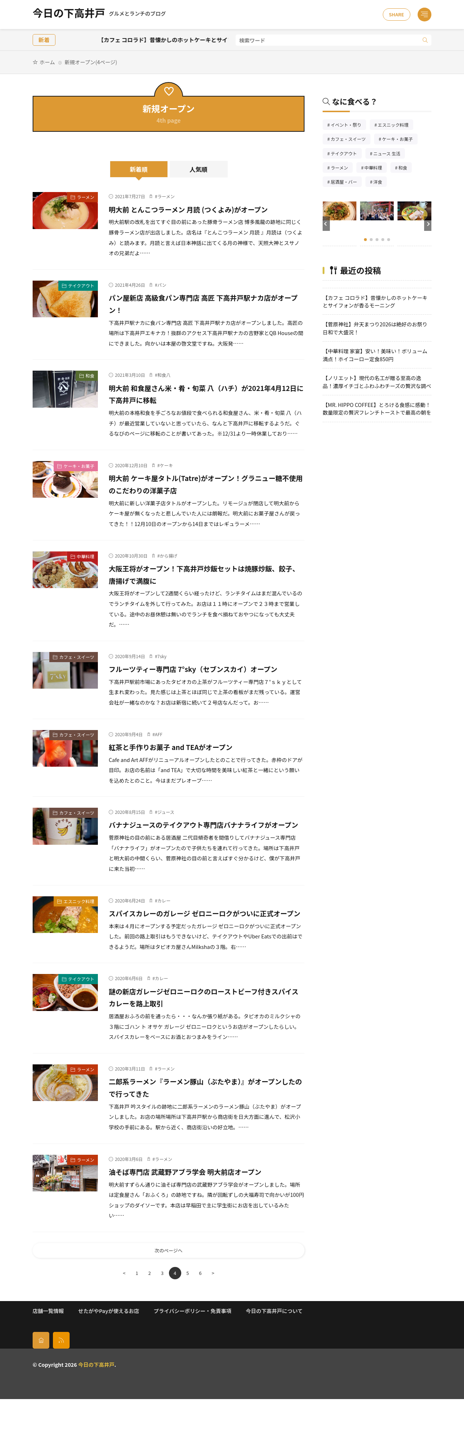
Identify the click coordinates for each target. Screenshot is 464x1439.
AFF (158, 746)
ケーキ (166, 465)
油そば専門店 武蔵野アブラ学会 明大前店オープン (200, 1208)
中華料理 (85, 556)
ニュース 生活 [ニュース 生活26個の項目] (389, 154)
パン (161, 285)
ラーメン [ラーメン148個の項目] (342, 168)
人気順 (199, 169)
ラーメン (85, 197)
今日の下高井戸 (99, 14)
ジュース (165, 824)
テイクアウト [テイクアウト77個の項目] (346, 154)
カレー (163, 925)
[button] (326, 223)
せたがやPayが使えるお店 (108, 1350)
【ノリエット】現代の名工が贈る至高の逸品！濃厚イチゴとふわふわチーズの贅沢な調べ (377, 381)
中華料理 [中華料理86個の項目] (375, 168)
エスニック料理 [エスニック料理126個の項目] (395, 125)
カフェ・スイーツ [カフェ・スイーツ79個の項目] (350, 139)
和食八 (163, 375)
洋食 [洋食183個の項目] (380, 182)
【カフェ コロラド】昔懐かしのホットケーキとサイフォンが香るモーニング (215, 40)
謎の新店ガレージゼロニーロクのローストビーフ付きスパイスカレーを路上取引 (206, 1033)
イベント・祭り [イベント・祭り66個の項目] (348, 125)
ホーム (47, 62)
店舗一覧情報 (48, 1350)
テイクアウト (81, 285)
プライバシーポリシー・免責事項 (192, 1350)
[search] (425, 40)
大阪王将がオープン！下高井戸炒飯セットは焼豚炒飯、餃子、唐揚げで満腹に (202, 574)
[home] (41, 1380)
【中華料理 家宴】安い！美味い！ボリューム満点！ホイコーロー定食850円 (375, 354)
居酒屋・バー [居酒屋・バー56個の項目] (346, 182)
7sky (161, 656)
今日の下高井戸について (274, 1350)
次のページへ (168, 1288)
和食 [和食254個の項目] (405, 168)
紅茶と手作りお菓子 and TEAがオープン (183, 759)
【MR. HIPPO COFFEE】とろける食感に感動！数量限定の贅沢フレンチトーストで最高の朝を (377, 408)
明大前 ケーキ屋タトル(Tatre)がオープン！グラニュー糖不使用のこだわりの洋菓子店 (205, 484)
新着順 (139, 169)
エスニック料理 (78, 925)
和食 (90, 375)
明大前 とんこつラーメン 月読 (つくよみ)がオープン (204, 209)
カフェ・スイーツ (76, 657)
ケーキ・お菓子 (78, 466)
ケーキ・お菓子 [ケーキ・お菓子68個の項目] (400, 139)
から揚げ (168, 556)
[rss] (61, 1380)
